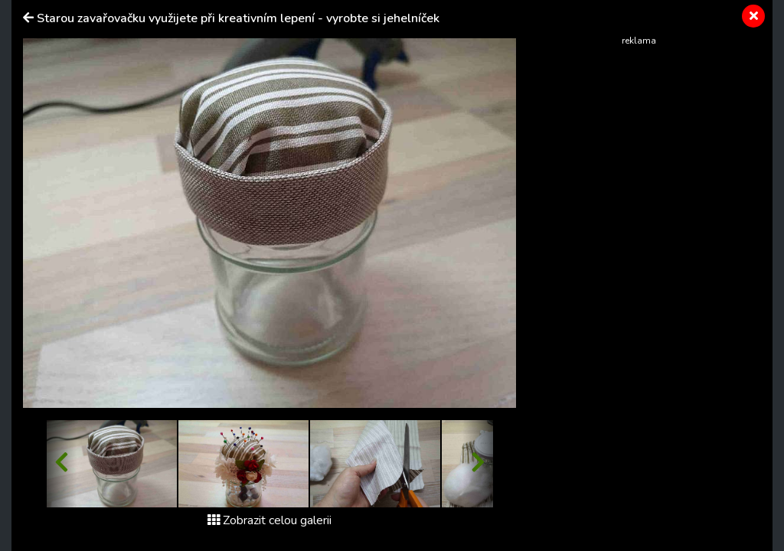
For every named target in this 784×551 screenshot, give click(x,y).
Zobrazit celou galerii (269, 520)
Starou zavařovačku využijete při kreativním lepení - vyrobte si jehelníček (238, 18)
